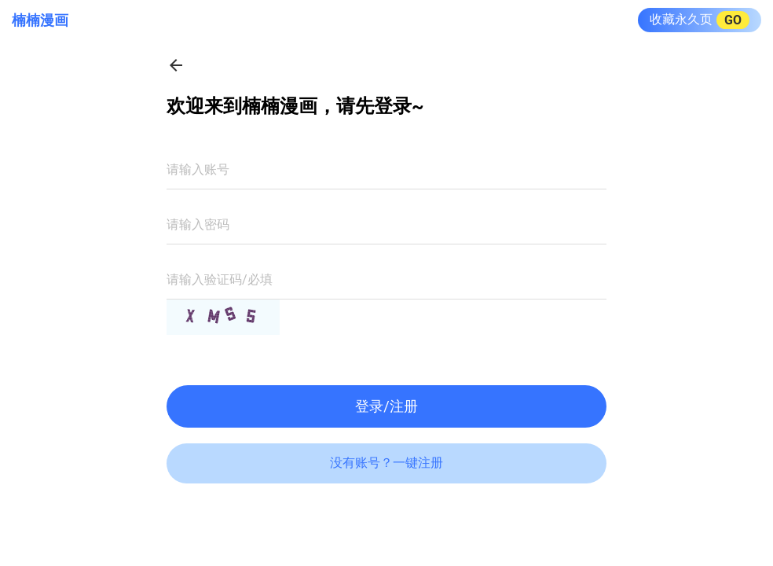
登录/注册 (386, 406)
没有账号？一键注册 (386, 462)
